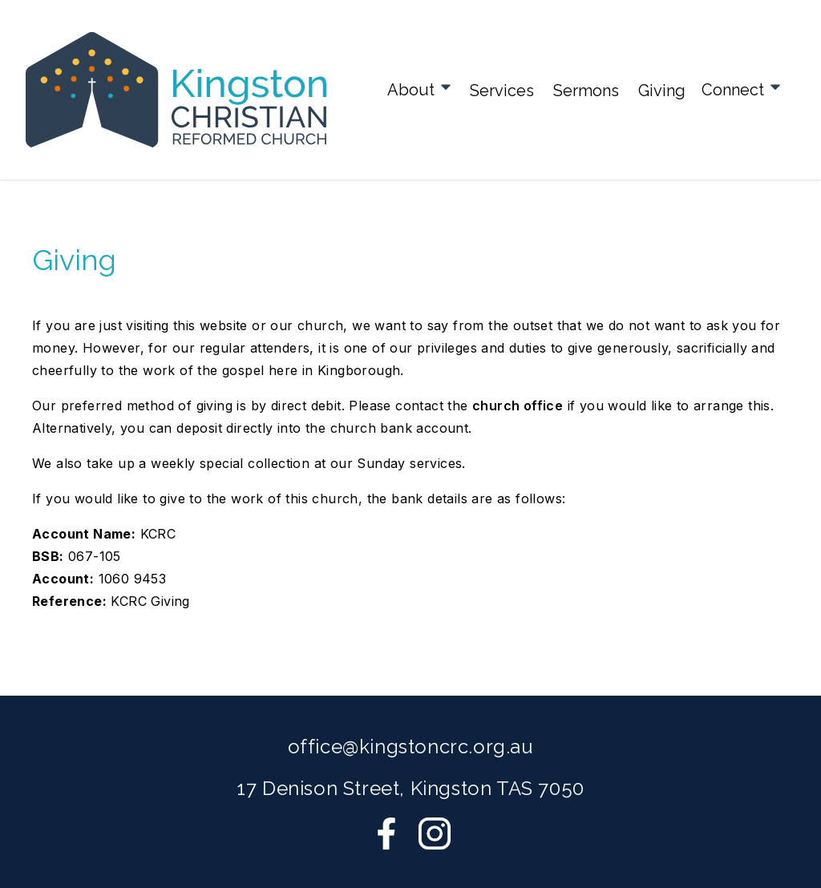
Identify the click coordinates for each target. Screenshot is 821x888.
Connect (742, 89)
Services (502, 90)
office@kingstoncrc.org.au (411, 746)
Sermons (586, 90)
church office (517, 406)
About (420, 89)
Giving (662, 90)
